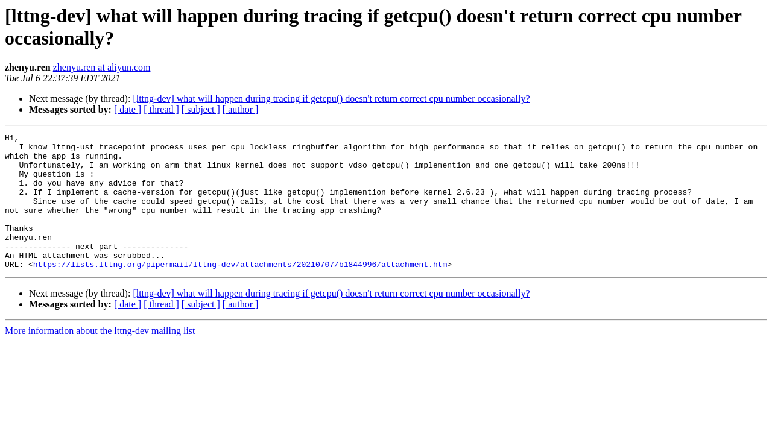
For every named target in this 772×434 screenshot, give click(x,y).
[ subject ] (201, 109)
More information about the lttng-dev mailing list (100, 358)
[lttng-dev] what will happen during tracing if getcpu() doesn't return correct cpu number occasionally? (331, 98)
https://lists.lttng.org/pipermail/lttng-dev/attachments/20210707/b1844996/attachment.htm (240, 291)
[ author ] (241, 109)
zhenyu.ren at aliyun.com (102, 67)
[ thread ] (161, 109)
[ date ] (127, 109)
